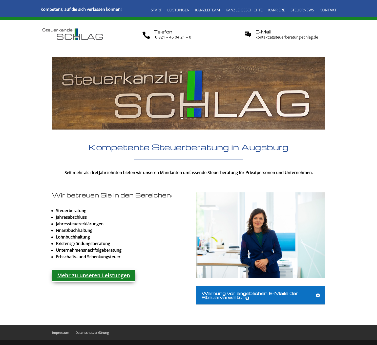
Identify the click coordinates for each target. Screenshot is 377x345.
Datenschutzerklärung (92, 332)
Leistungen (178, 10)
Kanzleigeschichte (244, 10)
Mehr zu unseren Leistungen (93, 275)
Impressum (60, 332)
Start (156, 10)
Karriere (276, 10)
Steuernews (302, 10)
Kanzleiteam (207, 10)
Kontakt (328, 10)
